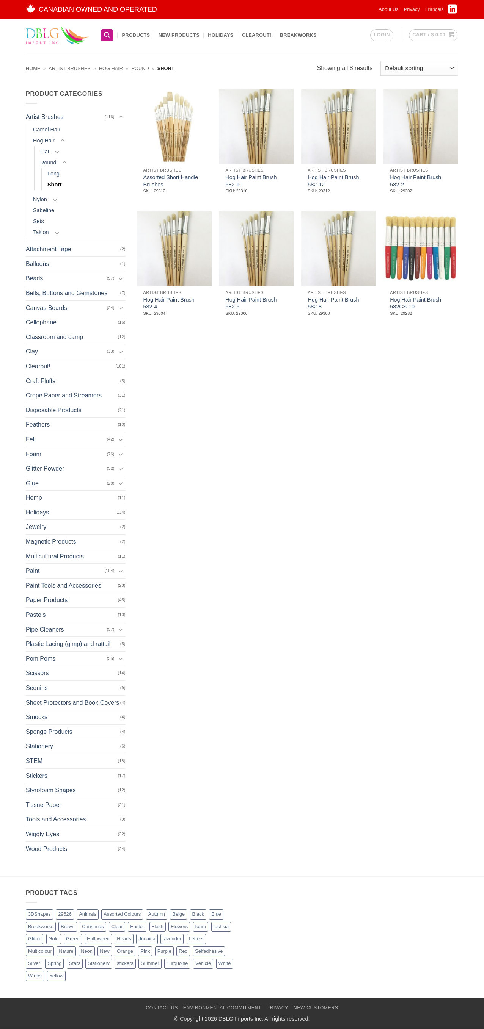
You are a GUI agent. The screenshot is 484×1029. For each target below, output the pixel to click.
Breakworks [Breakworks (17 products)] (40, 926)
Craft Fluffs (40, 380)
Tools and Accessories (56, 819)
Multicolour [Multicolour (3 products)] (40, 951)
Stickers (36, 775)
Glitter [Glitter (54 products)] (34, 938)
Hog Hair (111, 68)
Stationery (39, 746)
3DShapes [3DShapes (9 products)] (39, 914)
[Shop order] (419, 68)
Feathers (38, 424)
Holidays (220, 35)
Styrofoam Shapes (51, 790)
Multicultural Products (55, 556)
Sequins (37, 688)
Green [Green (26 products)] (73, 938)
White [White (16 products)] (224, 963)
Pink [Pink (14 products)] (145, 951)
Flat (44, 152)
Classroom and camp (54, 337)
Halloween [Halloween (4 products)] (98, 938)
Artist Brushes (69, 68)
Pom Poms (40, 658)
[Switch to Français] (434, 9)
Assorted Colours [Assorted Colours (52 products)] (122, 914)
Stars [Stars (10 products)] (74, 963)
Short (54, 184)
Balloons (37, 264)
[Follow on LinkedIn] (452, 11)
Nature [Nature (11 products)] (66, 951)
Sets (38, 221)
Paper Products (47, 600)
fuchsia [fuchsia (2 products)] (221, 926)
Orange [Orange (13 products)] (125, 951)
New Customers (316, 1007)
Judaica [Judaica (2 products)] (146, 938)
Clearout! (257, 35)
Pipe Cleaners (45, 629)
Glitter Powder (45, 468)
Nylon (40, 199)
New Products (179, 35)
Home (33, 68)
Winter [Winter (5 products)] (35, 976)
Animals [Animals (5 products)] (87, 914)
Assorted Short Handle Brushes (170, 181)
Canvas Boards (46, 307)
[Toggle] (121, 117)
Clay (32, 351)
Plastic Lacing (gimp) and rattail (68, 644)
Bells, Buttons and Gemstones (66, 293)
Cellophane (41, 322)
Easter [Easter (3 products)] (137, 926)
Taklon (41, 232)
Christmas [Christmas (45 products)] (93, 926)
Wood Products (46, 848)
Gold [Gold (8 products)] (54, 938)
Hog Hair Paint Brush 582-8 (333, 303)
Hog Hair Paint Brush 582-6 (251, 303)
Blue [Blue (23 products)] (216, 914)
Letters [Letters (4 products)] (196, 938)
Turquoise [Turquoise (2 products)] (177, 963)
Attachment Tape (48, 249)
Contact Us (162, 1007)
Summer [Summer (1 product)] (150, 963)
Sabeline (43, 210)
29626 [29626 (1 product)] (65, 914)
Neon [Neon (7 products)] (87, 951)
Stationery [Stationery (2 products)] (99, 963)
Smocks (36, 717)
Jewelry (36, 527)
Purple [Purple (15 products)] (164, 951)
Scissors (37, 673)
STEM (34, 761)
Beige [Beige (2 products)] (178, 914)
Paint (32, 571)
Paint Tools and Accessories (63, 585)
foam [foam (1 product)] (200, 926)
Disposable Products (54, 410)
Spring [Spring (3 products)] (54, 963)
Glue (32, 483)
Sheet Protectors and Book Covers (72, 702)
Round (140, 68)
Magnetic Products (51, 541)
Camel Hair (46, 130)
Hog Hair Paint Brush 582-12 (333, 181)
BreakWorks (298, 35)
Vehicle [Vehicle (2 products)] (203, 963)
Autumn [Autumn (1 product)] (156, 914)
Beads (34, 278)
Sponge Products (49, 732)
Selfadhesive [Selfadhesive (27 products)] (209, 951)
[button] (381, 35)
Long (53, 173)
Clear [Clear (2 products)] (117, 926)
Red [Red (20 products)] (183, 951)
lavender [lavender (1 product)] (172, 938)
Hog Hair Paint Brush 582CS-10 (415, 303)
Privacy (412, 9)
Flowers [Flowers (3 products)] (179, 926)
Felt (31, 439)
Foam (33, 453)
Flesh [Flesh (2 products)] (157, 926)
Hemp (34, 497)
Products (136, 35)
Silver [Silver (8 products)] (34, 963)
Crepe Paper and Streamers (64, 395)
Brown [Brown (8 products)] (67, 926)
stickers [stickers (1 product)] (125, 963)
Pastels (36, 614)
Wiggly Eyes (42, 834)
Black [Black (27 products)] (198, 914)
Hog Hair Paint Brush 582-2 (415, 181)
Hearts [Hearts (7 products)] (124, 938)
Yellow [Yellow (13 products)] (56, 976)
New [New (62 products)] (105, 951)
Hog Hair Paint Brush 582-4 (169, 303)
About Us (389, 9)
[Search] (107, 35)
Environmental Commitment (222, 1007)
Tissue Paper (43, 805)
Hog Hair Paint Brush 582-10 (251, 181)
